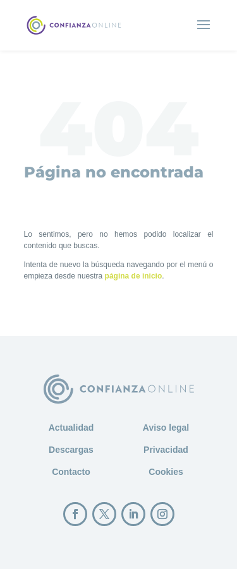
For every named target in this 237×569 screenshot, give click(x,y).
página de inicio (133, 276)
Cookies (166, 472)
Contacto (71, 472)
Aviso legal (166, 427)
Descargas (71, 450)
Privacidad (165, 450)
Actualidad (71, 427)
